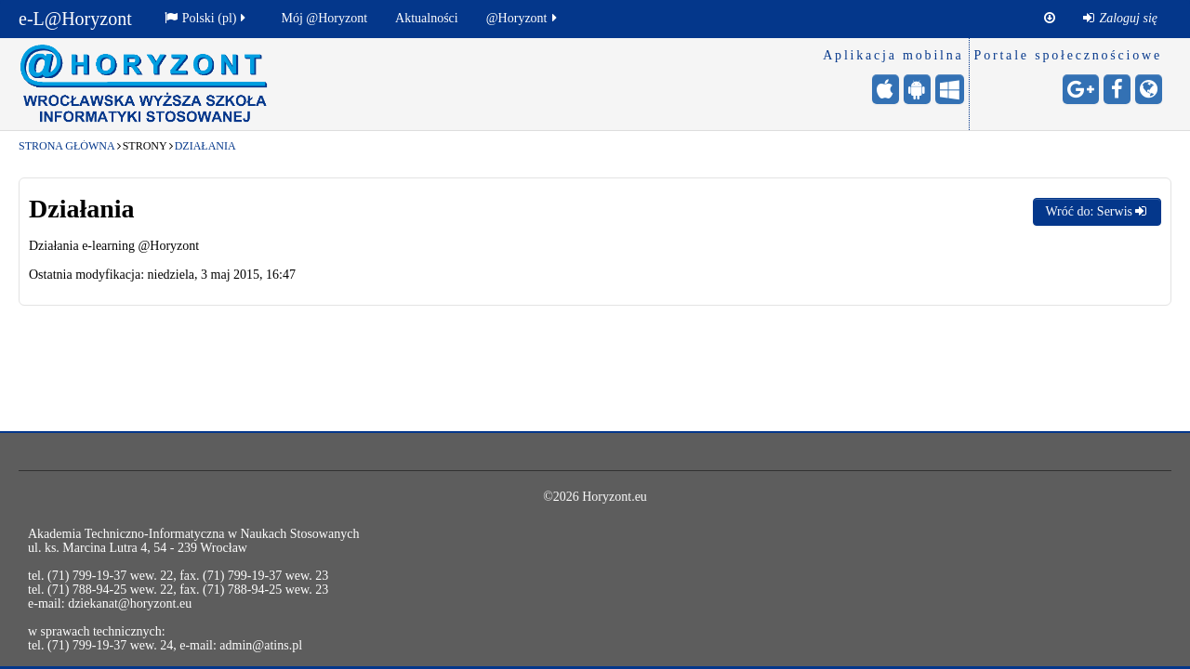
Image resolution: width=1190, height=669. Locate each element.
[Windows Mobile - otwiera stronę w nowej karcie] (949, 89)
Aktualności (426, 18)
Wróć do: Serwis (1097, 211)
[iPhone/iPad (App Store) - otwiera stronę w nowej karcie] (885, 89)
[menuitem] (1120, 18)
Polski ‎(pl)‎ (207, 18)
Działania (205, 145)
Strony (145, 145)
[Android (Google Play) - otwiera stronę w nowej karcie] (917, 89)
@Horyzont (523, 18)
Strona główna (67, 145)
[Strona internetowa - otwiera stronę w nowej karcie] (1148, 89)
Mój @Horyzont (324, 18)
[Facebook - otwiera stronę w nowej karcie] (1117, 89)
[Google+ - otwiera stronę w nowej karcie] (1081, 89)
